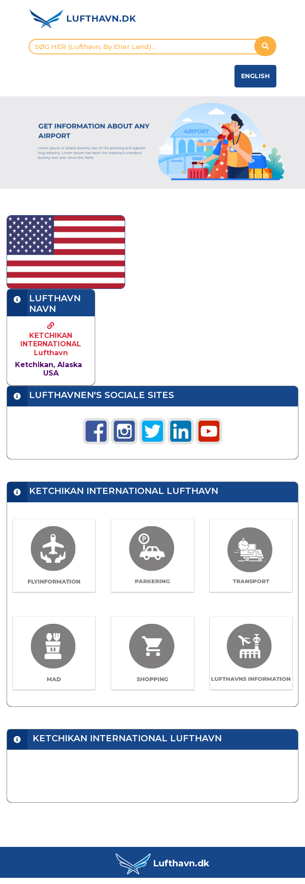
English (255, 76)
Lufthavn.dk (181, 863)
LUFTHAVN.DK (101, 18)
